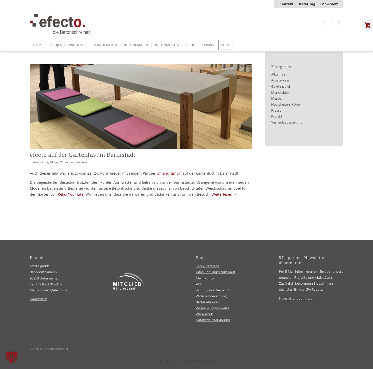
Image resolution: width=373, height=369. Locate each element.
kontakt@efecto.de (52, 290)
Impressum (38, 299)
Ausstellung (41, 162)
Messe (54, 162)
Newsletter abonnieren (296, 298)
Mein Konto (205, 278)
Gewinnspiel (280, 86)
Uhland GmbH (169, 173)
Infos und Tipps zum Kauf (215, 272)
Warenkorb (204, 314)
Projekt (276, 116)
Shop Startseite (207, 266)
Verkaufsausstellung (73, 162)
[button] (11, 357)
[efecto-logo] (60, 23)
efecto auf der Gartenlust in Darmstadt (83, 155)
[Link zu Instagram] (324, 23)
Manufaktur (280, 92)
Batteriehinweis (208, 302)
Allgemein (278, 74)
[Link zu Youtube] (339, 23)
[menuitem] (286, 4)
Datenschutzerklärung (213, 320)
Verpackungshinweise (212, 308)
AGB (199, 284)
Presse (276, 110)
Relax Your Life (70, 194)
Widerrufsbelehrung (211, 296)
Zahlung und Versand (212, 290)
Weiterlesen (224, 194)
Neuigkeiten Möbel (285, 104)
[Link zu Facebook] (331, 23)
